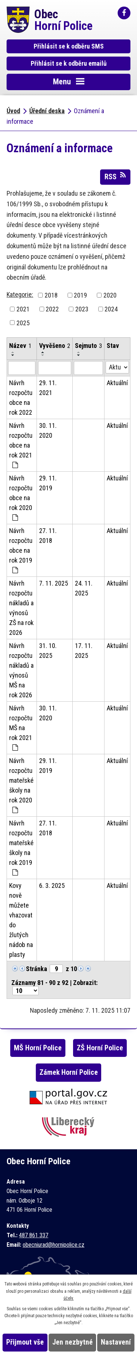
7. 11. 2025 (53, 583)
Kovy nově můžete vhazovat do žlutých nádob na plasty (21, 920)
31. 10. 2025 (48, 650)
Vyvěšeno (54, 345)
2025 (23, 322)
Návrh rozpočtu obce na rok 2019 (21, 550)
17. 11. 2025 (83, 650)
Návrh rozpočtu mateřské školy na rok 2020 (21, 785)
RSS (115, 176)
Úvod (13, 111)
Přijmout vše (25, 1342)
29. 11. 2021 (48, 387)
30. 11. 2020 (48, 430)
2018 (51, 295)
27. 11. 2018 (48, 535)
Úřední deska (47, 111)
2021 (23, 309)
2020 (110, 295)
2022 (52, 309)
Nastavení (116, 1342)
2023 (81, 309)
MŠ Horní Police (38, 1048)
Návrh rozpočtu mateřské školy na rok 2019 (21, 847)
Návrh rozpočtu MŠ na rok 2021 (21, 727)
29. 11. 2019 (48, 483)
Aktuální (117, 383)
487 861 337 (33, 1235)
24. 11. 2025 (83, 588)
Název (20, 345)
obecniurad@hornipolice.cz (53, 1244)
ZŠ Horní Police (100, 1048)
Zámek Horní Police (68, 1072)
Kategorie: (20, 294)
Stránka (36, 969)
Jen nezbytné (72, 1342)
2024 (111, 309)
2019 (80, 295)
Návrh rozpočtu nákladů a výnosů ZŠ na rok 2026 (21, 607)
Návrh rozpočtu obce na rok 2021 (21, 445)
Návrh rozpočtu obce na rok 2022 (21, 397)
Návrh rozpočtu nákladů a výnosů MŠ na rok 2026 (21, 670)
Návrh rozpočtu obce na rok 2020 (21, 497)
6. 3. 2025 (52, 885)
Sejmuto (88, 345)
